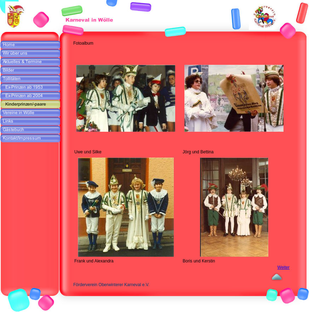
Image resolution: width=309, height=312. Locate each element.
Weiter (283, 267)
